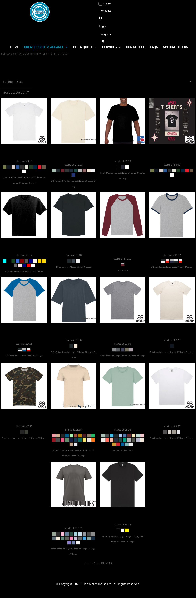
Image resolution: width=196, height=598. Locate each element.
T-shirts (54, 54)
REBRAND (6, 54)
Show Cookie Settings (98, 594)
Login (102, 26)
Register (106, 34)
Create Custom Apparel (30, 54)
